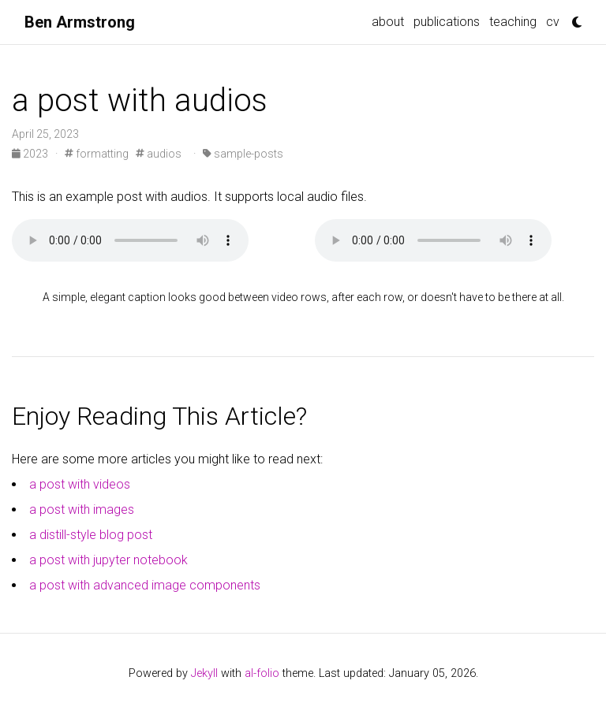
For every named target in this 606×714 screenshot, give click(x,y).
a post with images (81, 509)
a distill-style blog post (90, 534)
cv (552, 21)
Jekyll (204, 673)
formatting (97, 153)
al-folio (262, 673)
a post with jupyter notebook (108, 559)
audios (158, 153)
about (388, 21)
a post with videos (79, 484)
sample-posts (243, 153)
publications (446, 21)
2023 (31, 153)
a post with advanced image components (144, 585)
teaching (513, 21)
